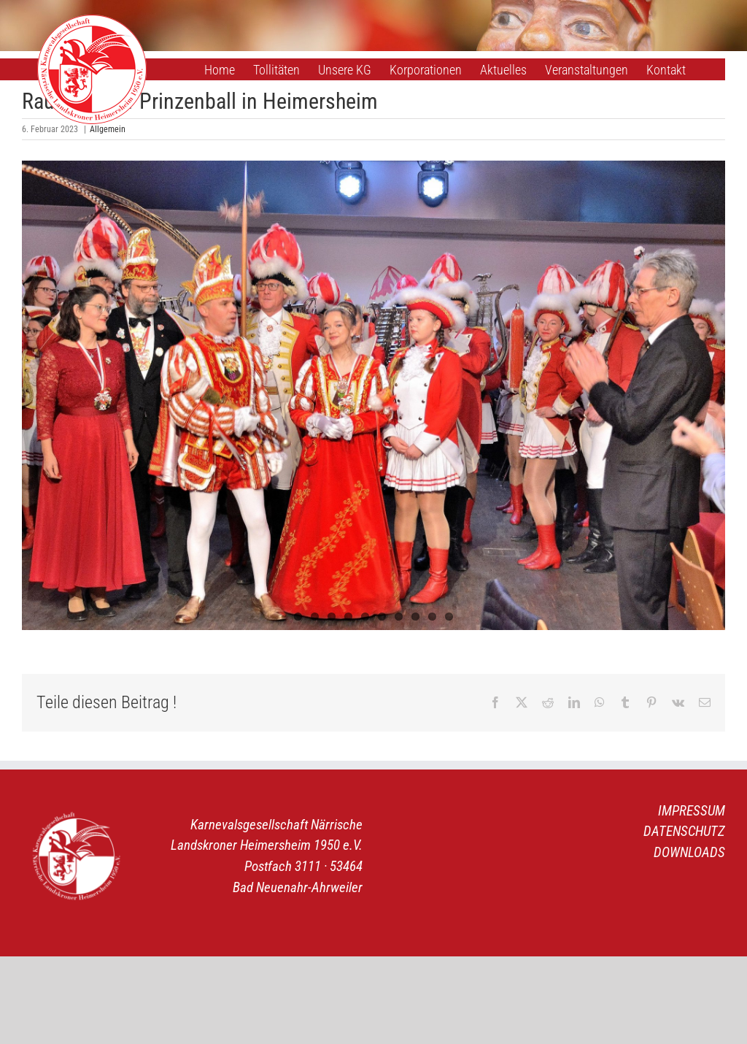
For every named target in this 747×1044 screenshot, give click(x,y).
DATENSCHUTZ (684, 831)
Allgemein (107, 129)
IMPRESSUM (691, 810)
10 (449, 617)
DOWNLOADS (689, 852)
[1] (373, 395)
